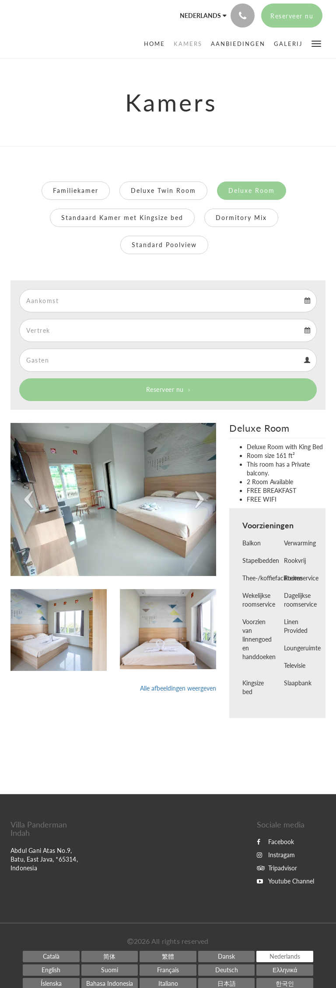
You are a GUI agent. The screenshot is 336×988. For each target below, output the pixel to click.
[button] (316, 43)
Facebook (275, 841)
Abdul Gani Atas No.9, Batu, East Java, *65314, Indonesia (44, 859)
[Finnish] (109, 970)
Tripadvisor (277, 868)
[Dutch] (284, 956)
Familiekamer (75, 190)
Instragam (276, 855)
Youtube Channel (285, 881)
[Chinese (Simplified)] (109, 956)
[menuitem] (156, 44)
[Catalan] (51, 956)
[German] (226, 970)
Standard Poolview (164, 244)
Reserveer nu (165, 389)
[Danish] (226, 956)
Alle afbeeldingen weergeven (178, 688)
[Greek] (284, 970)
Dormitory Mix (241, 217)
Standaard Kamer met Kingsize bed (122, 217)
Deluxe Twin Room (163, 190)
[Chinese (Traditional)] (168, 956)
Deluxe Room (251, 190)
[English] (51, 970)
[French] (168, 970)
